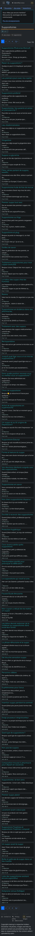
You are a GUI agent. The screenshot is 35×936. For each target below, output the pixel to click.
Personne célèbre (9, 673)
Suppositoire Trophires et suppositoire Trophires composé (15, 828)
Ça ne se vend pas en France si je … (14, 400)
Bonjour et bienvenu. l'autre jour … (14, 87)
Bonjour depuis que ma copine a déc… (15, 274)
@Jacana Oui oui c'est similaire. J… (13, 417)
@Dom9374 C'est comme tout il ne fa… (15, 257)
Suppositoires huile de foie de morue (17, 187)
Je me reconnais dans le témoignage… (15, 804)
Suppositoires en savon (12, 484)
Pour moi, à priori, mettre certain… (14, 227)
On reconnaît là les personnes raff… (14, 149)
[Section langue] (32, 3)
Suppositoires (27, 8)
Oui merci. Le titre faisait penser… (13, 509)
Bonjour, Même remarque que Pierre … (15, 885)
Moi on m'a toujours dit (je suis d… (14, 434)
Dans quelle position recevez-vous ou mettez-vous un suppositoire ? (16, 374)
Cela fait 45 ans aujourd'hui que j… (14, 212)
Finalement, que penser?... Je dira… (14, 351)
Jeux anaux (17, 8)
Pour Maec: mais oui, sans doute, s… (14, 682)
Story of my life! (7, 618)
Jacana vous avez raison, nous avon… (15, 336)
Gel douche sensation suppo (14, 657)
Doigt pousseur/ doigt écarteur (15, 718)
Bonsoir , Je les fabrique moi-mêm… (14, 742)
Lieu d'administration (11, 125)
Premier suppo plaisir (11, 795)
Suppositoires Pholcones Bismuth (16, 48)
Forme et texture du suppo (13, 452)
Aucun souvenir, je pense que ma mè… (15, 697)
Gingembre (6, 140)
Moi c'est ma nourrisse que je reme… (14, 652)
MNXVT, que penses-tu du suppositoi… (15, 72)
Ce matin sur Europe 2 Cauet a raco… (15, 181)
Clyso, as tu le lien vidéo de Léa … (13, 588)
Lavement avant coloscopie (13, 810)
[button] (16, 41)
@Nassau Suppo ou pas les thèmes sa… (15, 289)
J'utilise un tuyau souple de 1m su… (14, 165)
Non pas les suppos (10, 748)
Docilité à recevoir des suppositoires (17, 515)
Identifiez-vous (18, 3)
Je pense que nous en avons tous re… (15, 712)
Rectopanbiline (8, 341)
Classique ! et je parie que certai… (13, 573)
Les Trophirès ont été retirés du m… (14, 838)
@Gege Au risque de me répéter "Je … (15, 637)
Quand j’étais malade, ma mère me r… (15, 479)
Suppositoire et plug (10, 232)
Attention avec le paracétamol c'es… (14, 900)
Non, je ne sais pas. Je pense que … (14, 119)
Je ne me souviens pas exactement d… (15, 368)
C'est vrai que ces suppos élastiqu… (14, 853)
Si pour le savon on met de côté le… (14, 494)
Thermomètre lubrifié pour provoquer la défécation (13, 563)
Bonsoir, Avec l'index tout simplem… (14, 727)
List (4, 31)
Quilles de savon (9, 247)
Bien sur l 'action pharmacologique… (14, 447)
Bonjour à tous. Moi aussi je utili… (13, 102)
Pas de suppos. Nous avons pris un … (15, 774)
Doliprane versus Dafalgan (13, 891)
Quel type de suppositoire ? (13, 733)
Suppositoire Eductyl (11, 440)
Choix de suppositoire (11, 390)
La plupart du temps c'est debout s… (14, 385)
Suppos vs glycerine (10, 155)
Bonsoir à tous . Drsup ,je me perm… (14, 57)
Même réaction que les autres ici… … (14, 524)
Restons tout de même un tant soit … (15, 539)
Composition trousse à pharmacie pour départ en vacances (16, 764)
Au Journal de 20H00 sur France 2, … (14, 321)
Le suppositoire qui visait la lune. (16, 579)
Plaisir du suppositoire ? (12, 63)
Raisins (5, 294)
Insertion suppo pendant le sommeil (17, 703)
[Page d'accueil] (1, 8)
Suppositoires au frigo (11, 217)
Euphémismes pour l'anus (13, 688)
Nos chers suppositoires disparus (16, 499)
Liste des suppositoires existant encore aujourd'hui (15, 877)
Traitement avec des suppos (14, 326)
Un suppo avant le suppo (12, 844)
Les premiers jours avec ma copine (17, 78)
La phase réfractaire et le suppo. (15, 642)
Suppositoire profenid (11, 93)
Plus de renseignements (11, 21)
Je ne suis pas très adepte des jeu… (14, 462)
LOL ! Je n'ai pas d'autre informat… (14, 603)
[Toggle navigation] (3, 3)
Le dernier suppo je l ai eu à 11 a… (14, 757)
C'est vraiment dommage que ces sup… (15, 197)
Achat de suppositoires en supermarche (13, 406)
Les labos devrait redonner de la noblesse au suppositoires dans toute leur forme (15, 625)
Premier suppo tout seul (12, 202)
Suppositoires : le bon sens (13, 780)
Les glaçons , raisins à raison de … (13, 304)
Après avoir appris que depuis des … (14, 789)
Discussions (8, 8)
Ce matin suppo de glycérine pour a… (15, 870)
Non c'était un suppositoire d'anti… (14, 134)
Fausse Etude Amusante (12, 594)
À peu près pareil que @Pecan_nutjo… (15, 556)
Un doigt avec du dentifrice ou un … (14, 667)
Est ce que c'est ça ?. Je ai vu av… (13, 242)
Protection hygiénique (11, 530)
